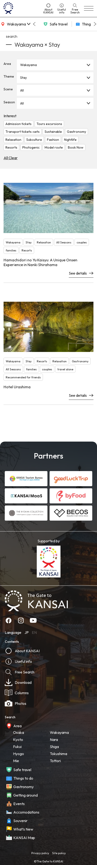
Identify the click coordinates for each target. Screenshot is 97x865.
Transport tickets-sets (22, 132)
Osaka (18, 732)
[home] (21, 8)
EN (34, 632)
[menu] (88, 8)
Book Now (75, 147)
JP (26, 632)
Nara (54, 739)
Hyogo (18, 753)
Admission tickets (18, 124)
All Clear (11, 157)
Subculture (34, 140)
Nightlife (70, 140)
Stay (23, 77)
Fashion (53, 140)
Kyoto (18, 739)
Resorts (11, 147)
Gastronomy (76, 132)
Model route (54, 147)
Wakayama (28, 65)
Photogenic (31, 147)
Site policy (59, 853)
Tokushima (58, 753)
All (22, 90)
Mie (16, 760)
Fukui (17, 746)
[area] (15, 24)
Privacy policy (40, 853)
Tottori (55, 760)
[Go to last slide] (34, 24)
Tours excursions (49, 124)
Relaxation (13, 140)
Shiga (54, 746)
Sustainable (53, 132)
